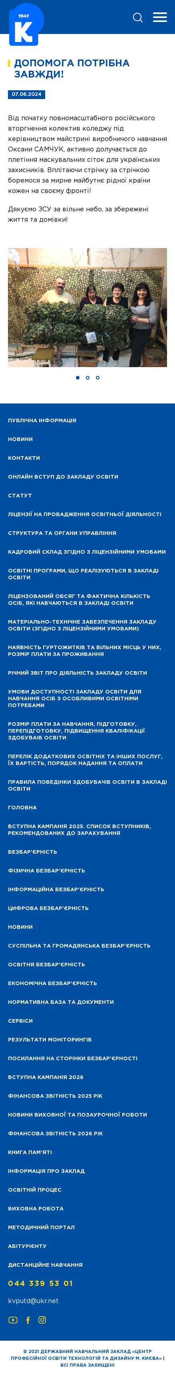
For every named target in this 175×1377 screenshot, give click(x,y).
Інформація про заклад (46, 1171)
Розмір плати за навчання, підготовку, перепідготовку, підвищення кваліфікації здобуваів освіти (76, 731)
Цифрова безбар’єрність (48, 908)
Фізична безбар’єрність (46, 871)
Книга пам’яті (30, 1152)
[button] (78, 378)
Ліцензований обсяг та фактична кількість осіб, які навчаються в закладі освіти (79, 600)
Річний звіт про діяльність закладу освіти (77, 673)
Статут (20, 496)
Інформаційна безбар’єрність (56, 890)
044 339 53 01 (41, 1284)
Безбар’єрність (32, 852)
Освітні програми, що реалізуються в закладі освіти (83, 574)
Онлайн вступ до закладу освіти (63, 477)
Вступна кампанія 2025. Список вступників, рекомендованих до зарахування (79, 830)
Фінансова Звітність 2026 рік (55, 1134)
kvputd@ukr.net (33, 1301)
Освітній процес (35, 1190)
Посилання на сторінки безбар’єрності (72, 1059)
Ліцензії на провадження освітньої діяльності (84, 515)
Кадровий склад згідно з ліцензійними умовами (87, 552)
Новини (20, 927)
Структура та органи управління (62, 533)
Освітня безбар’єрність (46, 965)
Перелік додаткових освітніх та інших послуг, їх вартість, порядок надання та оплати (85, 760)
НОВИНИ (20, 439)
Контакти (24, 458)
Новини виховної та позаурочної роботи (77, 1115)
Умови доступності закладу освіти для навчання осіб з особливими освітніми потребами (74, 699)
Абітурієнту (27, 1246)
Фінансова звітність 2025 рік (55, 1096)
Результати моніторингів (50, 1040)
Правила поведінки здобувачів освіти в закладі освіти (87, 785)
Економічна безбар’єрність (52, 984)
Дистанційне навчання (45, 1265)
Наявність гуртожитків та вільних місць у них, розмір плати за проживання (84, 651)
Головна (22, 808)
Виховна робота (36, 1209)
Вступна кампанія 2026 (46, 1077)
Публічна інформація (42, 421)
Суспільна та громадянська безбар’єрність (79, 946)
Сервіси (20, 1021)
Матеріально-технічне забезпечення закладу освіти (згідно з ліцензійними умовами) (82, 625)
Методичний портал (41, 1228)
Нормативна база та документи (61, 1002)
